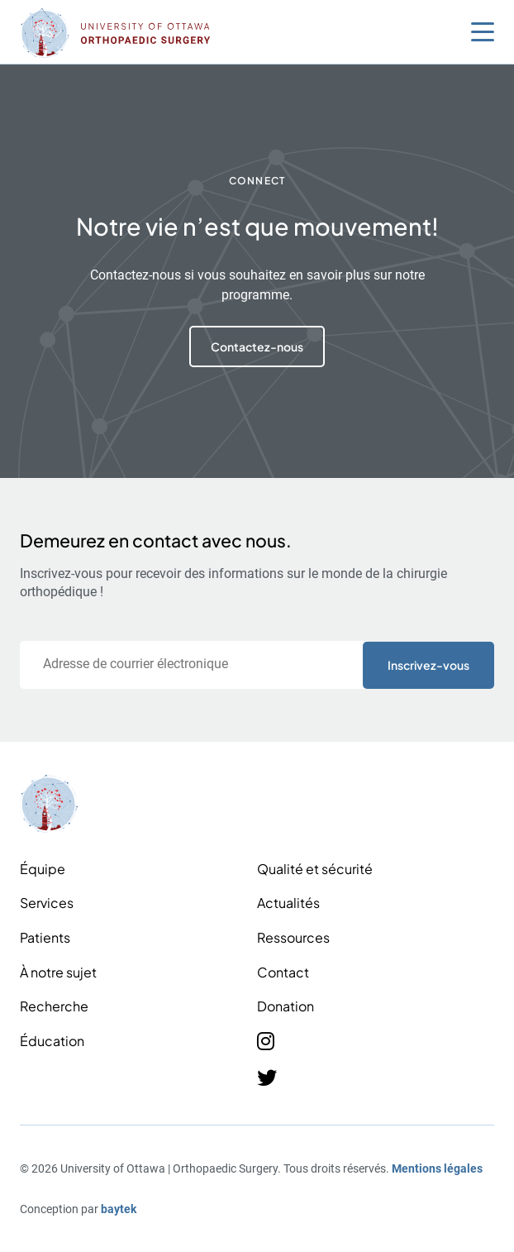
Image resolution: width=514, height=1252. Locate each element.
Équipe (42, 868)
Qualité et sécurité (315, 868)
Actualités (288, 902)
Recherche (54, 1006)
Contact (283, 972)
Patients (45, 937)
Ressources (293, 937)
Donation (285, 1006)
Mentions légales (437, 1168)
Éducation (52, 1040)
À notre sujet (58, 972)
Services (47, 902)
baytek (118, 1209)
